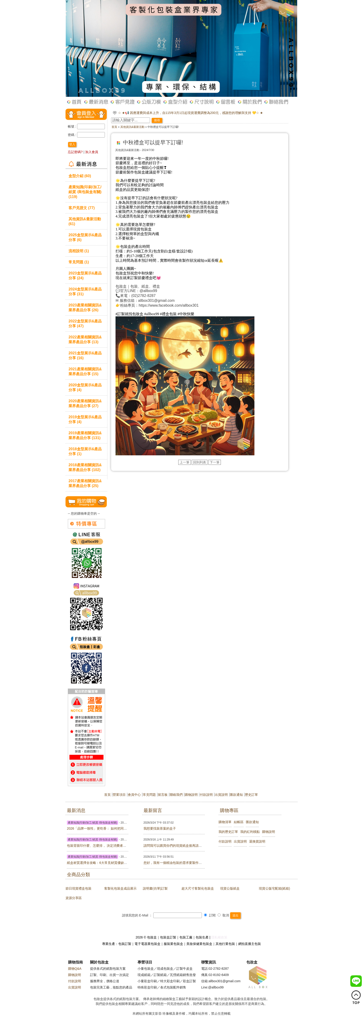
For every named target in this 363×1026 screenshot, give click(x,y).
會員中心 (134, 794)
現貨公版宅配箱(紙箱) (274, 888)
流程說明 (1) (79, 251)
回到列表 (199, 462)
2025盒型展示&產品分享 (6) (85, 237)
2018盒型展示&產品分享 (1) (85, 451)
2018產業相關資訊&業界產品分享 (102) (85, 467)
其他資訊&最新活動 (132, 127)
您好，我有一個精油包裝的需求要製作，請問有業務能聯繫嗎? (188, 863)
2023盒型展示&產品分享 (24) (85, 275)
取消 (223, 915)
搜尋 (157, 120)
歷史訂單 (251, 794)
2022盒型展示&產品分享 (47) (85, 323)
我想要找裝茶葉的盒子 (160, 828)
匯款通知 (236, 794)
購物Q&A (74, 968)
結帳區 (239, 822)
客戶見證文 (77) (82, 208)
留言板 (163, 794)
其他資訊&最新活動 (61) (85, 221)
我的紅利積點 (250, 832)
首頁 (114, 127)
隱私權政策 (219, 937)
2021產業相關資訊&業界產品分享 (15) (85, 371)
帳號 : (72, 126)
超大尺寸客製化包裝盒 (198, 888)
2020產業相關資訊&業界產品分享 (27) (85, 403)
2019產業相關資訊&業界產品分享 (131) (85, 435)
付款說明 (206, 794)
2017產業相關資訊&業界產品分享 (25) (85, 483)
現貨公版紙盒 (230, 888)
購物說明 (191, 794)
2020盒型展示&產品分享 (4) (85, 387)
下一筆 (214, 462)
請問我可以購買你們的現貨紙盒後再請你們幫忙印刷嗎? (183, 845)
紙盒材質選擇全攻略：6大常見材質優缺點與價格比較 (105, 863)
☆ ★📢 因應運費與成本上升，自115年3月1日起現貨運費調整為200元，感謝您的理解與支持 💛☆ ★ (190, 113)
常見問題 (149, 794)
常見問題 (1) (79, 262)
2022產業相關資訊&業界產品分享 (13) (85, 339)
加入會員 (91, 152)
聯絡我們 (176, 794)
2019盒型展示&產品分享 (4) (85, 419)
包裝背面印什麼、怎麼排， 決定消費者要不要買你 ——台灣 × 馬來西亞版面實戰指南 (128, 845)
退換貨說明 (257, 841)
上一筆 (184, 462)
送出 (235, 915)
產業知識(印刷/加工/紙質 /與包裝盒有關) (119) (85, 192)
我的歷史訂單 (228, 832)
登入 (72, 144)
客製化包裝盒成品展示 (120, 888)
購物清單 (225, 822)
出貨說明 (221, 794)
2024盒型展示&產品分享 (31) (85, 291)
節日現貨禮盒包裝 (78, 888)
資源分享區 (74, 898)
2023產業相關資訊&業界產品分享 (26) (85, 307)
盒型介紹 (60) (80, 176)
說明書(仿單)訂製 (155, 888)
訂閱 (210, 915)
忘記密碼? (75, 152)
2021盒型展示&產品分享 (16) (85, 355)
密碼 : (72, 135)
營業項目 (119, 794)
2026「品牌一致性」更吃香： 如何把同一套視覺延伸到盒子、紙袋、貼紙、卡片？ (126, 828)
